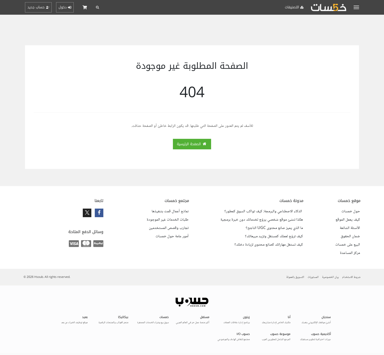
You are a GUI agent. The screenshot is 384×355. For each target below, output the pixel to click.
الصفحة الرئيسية (192, 144)
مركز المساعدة (350, 253)
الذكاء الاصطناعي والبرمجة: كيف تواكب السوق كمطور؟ (263, 211)
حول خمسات (350, 211)
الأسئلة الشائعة (350, 228)
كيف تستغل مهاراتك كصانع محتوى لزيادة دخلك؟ (268, 245)
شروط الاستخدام (351, 277)
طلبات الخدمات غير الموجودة (168, 220)
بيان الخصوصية (330, 277)
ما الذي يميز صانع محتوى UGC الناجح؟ (274, 228)
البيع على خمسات (347, 245)
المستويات (313, 277)
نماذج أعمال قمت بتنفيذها (170, 211)
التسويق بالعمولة (295, 277)
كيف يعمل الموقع (348, 220)
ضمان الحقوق (350, 236)
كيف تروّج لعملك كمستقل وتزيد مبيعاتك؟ (274, 236)
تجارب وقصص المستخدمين (169, 228)
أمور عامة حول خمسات (172, 236)
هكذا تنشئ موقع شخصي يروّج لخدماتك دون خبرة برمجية (261, 220)
